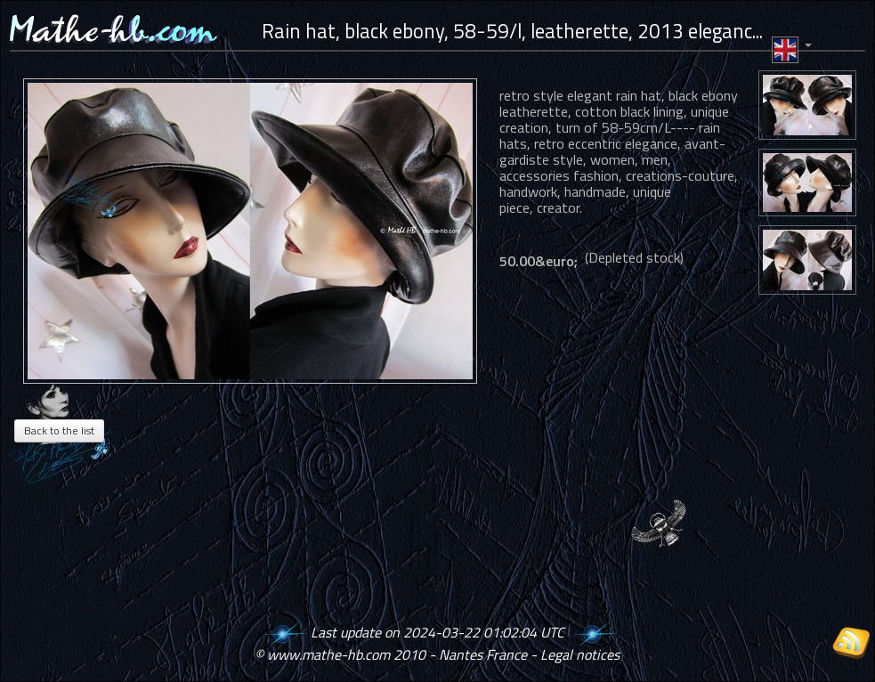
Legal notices (580, 654)
